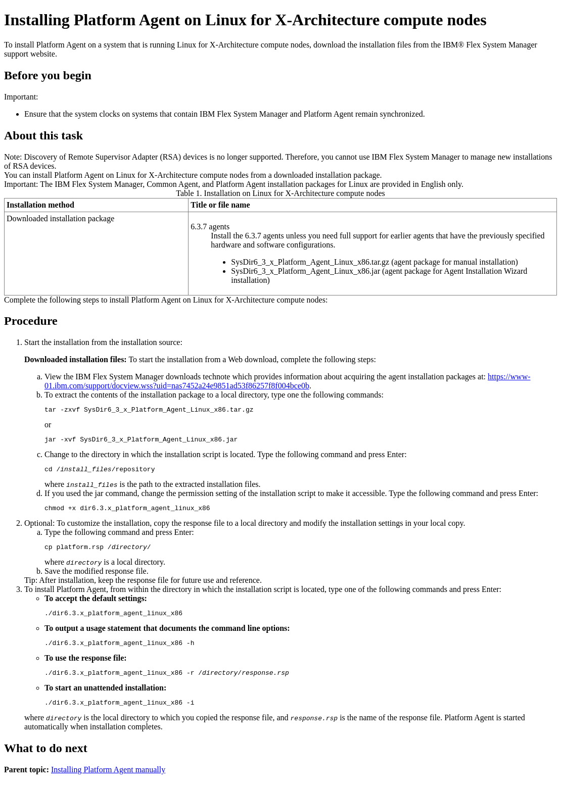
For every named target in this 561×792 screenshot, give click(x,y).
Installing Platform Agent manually (108, 783)
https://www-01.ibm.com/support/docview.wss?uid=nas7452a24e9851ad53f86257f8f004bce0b (287, 381)
